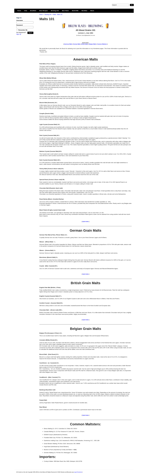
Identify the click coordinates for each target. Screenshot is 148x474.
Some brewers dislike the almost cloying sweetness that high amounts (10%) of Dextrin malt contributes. (70, 119)
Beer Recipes (43, 10)
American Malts (68, 44)
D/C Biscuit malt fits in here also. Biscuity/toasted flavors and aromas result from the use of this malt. (68, 174)
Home (19, 10)
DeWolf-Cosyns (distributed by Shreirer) (55, 434)
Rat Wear (84, 10)
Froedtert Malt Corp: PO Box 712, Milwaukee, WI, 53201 (60, 437)
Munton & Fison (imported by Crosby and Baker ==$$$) (60, 449)
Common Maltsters (102, 44)
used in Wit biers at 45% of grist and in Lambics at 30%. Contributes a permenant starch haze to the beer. (70, 409)
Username (19, 20)
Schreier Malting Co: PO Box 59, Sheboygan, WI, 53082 (60, 452)
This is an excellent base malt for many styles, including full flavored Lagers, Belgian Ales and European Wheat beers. (74, 336)
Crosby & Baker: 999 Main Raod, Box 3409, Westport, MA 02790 (63, 461)
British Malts (84, 44)
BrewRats (33, 10)
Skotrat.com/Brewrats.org (39, 3)
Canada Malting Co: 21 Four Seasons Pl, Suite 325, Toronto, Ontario (64, 431)
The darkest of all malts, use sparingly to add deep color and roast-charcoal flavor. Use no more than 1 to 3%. (71, 212)
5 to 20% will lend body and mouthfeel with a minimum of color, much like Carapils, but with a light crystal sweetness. (73, 127)
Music (92, 10)
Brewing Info (55, 10)
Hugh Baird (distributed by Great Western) (56, 446)
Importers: (47, 457)
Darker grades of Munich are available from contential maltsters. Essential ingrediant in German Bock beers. (71, 108)
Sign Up (18, 34)
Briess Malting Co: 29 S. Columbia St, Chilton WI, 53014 (60, 428)
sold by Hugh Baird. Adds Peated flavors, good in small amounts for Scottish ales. (63, 402)
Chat (25, 10)
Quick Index (85, 221)
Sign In (30, 32)
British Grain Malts (85, 283)
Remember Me (22, 30)
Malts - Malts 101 (57, 14)
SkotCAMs (75, 10)
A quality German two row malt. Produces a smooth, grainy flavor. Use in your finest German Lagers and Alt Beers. (73, 237)
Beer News (65, 10)
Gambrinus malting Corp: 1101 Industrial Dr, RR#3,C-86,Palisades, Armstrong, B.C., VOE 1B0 (72, 440)
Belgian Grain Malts (85, 329)
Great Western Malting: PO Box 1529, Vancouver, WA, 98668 (62, 443)
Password (19, 25)
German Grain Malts (85, 230)
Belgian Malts (92, 44)
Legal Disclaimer (78, 472)
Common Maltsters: (85, 424)
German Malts (76, 44)
